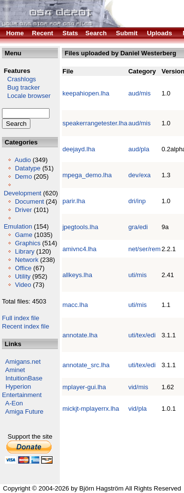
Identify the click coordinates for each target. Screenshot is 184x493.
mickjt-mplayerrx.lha (90, 408)
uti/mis (137, 275)
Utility (22, 276)
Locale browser (26, 95)
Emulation (18, 226)
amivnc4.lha (79, 249)
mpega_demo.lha (86, 175)
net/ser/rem (144, 249)
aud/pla (138, 149)
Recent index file (25, 326)
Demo (23, 176)
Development (23, 193)
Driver (23, 209)
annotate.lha (80, 335)
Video (23, 284)
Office (23, 268)
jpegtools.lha (80, 227)
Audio (23, 160)
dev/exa (139, 175)
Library (24, 251)
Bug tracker (21, 87)
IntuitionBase (23, 378)
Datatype (27, 168)
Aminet (15, 370)
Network (26, 259)
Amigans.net (23, 361)
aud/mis (139, 93)
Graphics (27, 243)
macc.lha (75, 304)
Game (23, 234)
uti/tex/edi (142, 335)
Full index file (20, 318)
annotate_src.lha (85, 365)
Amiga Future (24, 411)
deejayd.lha (78, 149)
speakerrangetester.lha (94, 123)
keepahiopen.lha (85, 93)
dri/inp (136, 201)
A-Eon (14, 403)
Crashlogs (19, 79)
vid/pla (137, 408)
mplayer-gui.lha (84, 387)
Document (29, 201)
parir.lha (73, 201)
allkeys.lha (77, 275)
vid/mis (138, 387)
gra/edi (138, 227)
